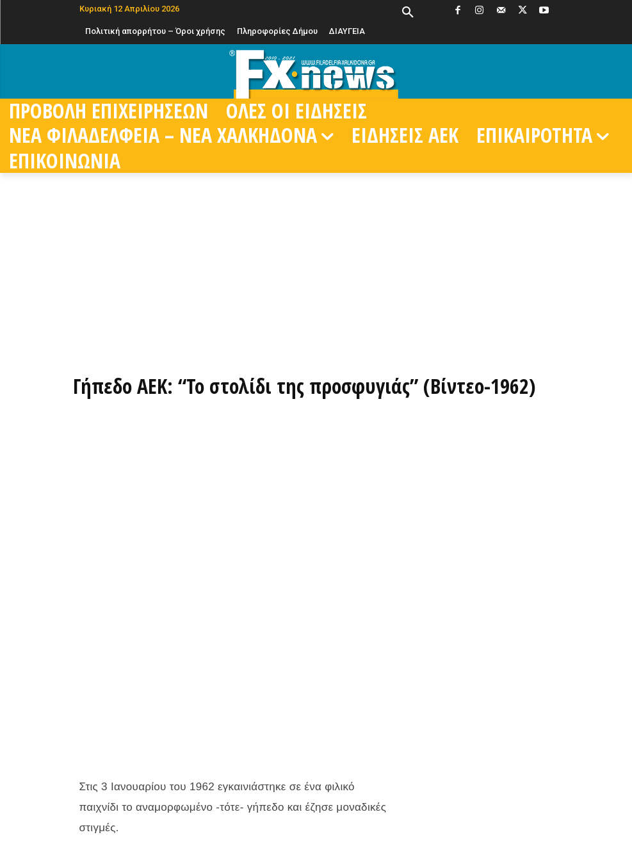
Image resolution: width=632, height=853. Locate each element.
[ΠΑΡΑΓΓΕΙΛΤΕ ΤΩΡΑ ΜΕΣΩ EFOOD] (316, 338)
